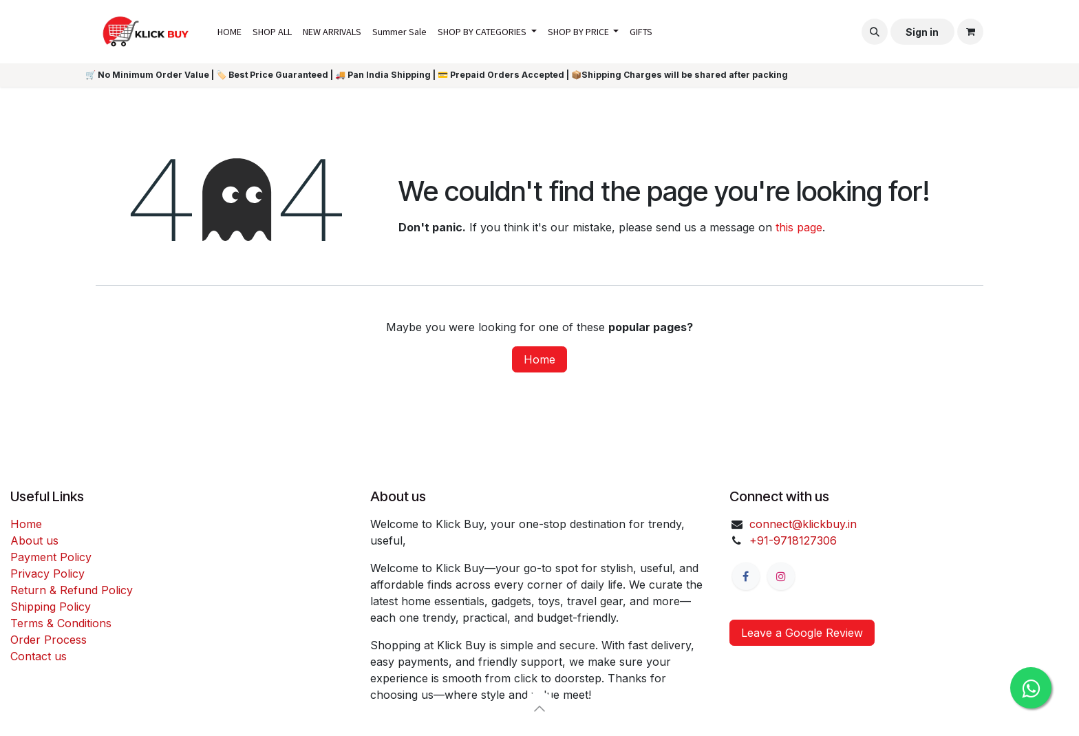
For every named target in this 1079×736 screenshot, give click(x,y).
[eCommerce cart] (970, 32)
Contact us (38, 656)
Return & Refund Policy (71, 590)
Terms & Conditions (60, 623)
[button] (875, 32)
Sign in (922, 32)
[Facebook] (746, 576)
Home (539, 359)
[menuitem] (229, 32)
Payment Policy (51, 557)
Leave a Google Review (802, 633)
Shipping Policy (50, 606)
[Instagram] (781, 576)
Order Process (48, 639)
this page (799, 227)
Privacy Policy (47, 573)
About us (34, 540)
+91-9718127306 (793, 540)
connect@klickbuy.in (803, 524)
